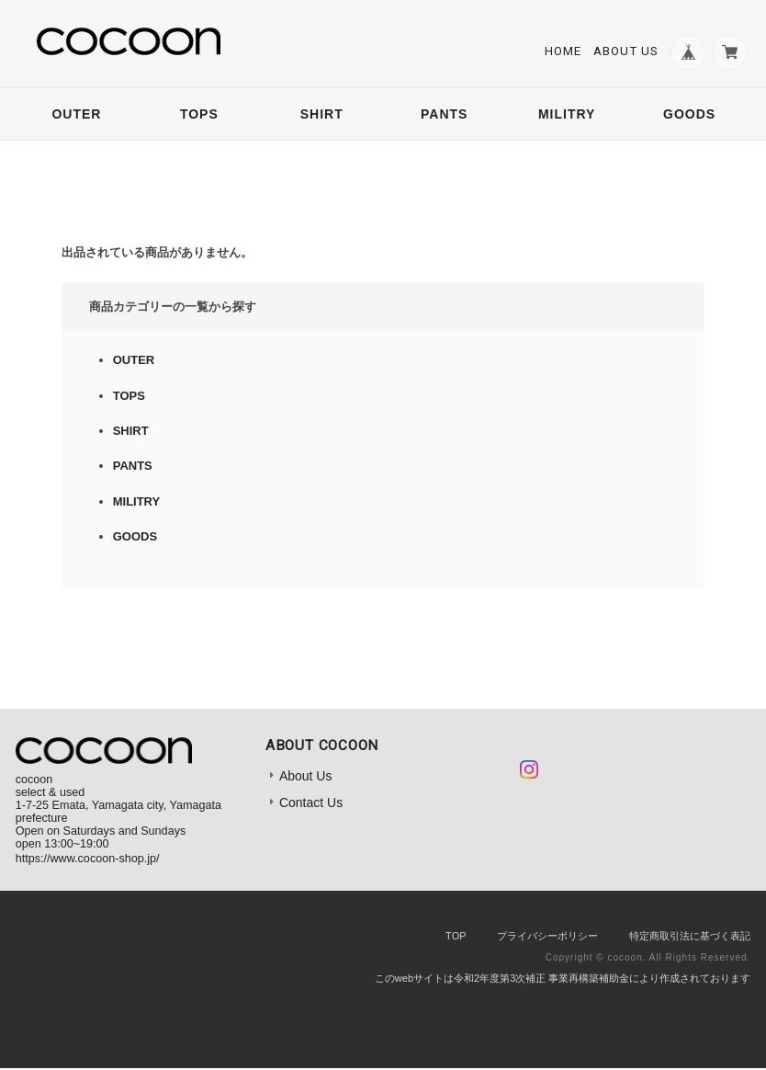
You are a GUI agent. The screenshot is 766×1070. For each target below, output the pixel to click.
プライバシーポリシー (547, 936)
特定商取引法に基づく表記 (689, 936)
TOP (455, 936)
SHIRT (322, 115)
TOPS (199, 115)
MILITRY (566, 115)
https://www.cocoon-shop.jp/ (88, 859)
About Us (623, 52)
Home (560, 52)
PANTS (444, 115)
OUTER (76, 115)
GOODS (689, 115)
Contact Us (311, 803)
